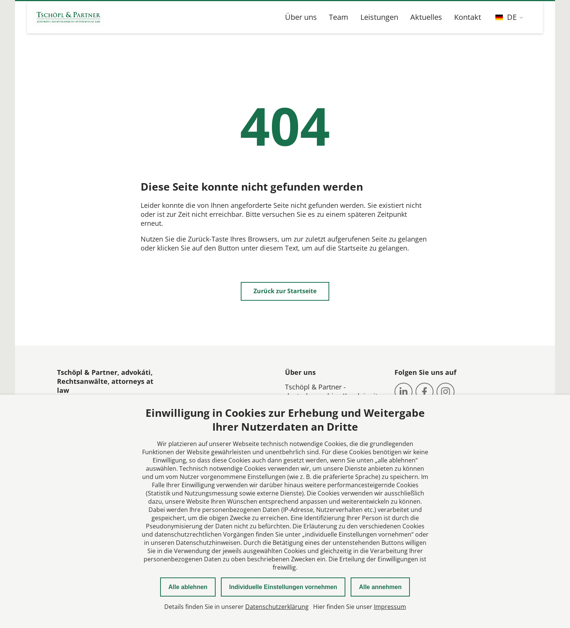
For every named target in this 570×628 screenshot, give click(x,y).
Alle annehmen (380, 587)
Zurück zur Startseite (285, 291)
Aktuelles (426, 17)
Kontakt (467, 17)
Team (338, 17)
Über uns (301, 17)
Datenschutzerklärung (277, 607)
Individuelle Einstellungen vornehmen (283, 587)
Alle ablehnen (187, 587)
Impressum (390, 607)
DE (506, 17)
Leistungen (379, 17)
